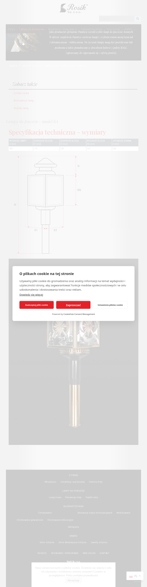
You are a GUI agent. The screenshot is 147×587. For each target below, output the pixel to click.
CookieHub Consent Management (79, 314)
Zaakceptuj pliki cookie (36, 305)
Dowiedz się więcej (31, 294)
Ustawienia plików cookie (110, 305)
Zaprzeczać (73, 305)
